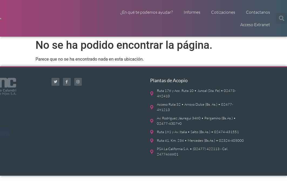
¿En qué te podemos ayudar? (146, 12)
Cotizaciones (223, 12)
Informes (192, 12)
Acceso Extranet (255, 24)
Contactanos (258, 12)
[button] (281, 18)
